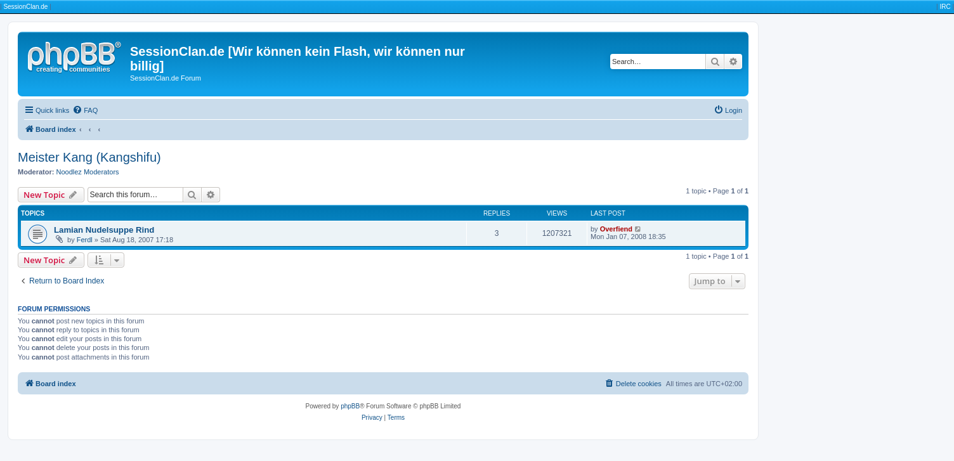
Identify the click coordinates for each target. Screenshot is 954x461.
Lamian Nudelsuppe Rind (104, 230)
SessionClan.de (25, 6)
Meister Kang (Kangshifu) (89, 157)
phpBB (350, 406)
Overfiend (616, 229)
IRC (944, 6)
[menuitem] (85, 110)
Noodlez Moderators (87, 172)
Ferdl (85, 239)
